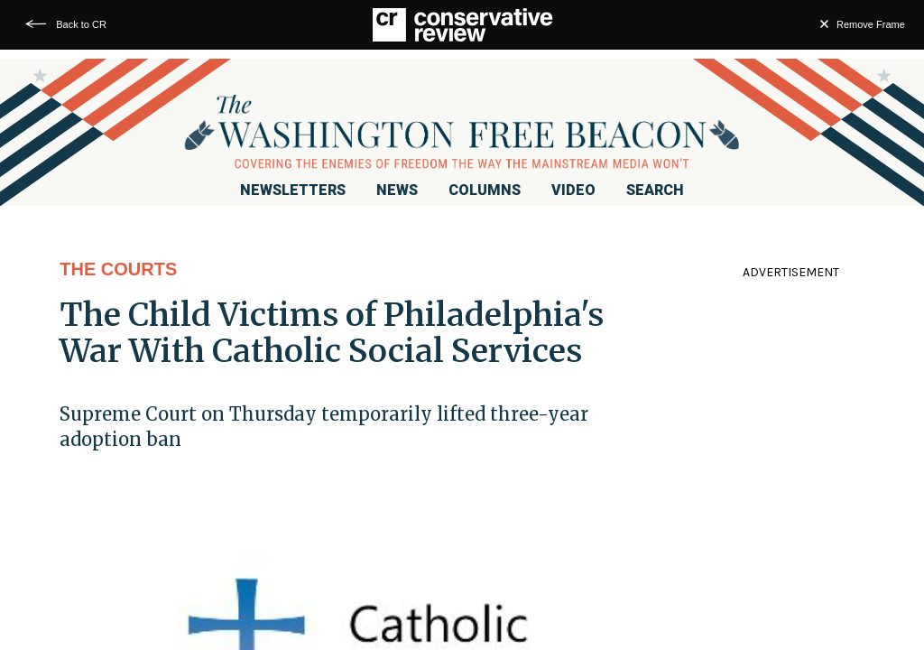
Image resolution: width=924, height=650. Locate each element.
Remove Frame (870, 24)
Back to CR (81, 24)
